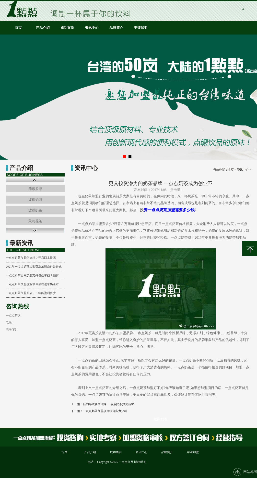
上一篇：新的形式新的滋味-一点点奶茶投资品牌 (102, 404)
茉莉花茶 (35, 221)
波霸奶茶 (35, 210)
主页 (231, 169)
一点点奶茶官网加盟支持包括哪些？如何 (32, 275)
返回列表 (160, 419)
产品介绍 (43, 28)
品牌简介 (116, 28)
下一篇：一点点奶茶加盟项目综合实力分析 (99, 411)
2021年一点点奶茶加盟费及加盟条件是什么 (34, 266)
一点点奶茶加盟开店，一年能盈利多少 (31, 293)
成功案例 (67, 28)
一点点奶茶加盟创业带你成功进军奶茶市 (32, 284)
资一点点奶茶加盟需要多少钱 (169, 210)
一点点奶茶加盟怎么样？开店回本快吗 (31, 257)
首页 (18, 28)
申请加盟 (141, 28)
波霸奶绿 (35, 199)
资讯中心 (92, 28)
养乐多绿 (35, 189)
